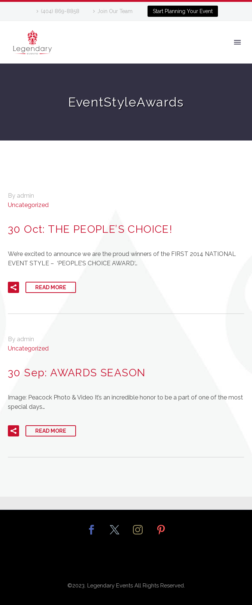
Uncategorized (28, 205)
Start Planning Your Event (183, 11)
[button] (13, 287)
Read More (50, 287)
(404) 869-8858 (60, 11)
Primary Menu (237, 42)
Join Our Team (115, 11)
